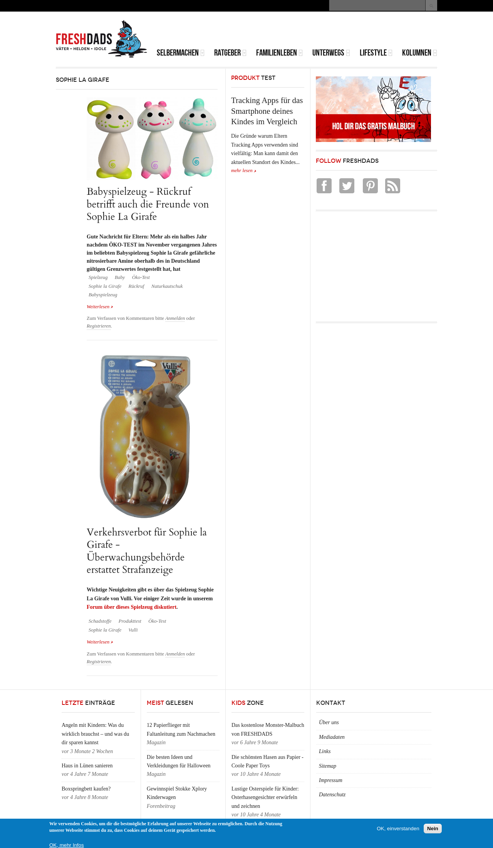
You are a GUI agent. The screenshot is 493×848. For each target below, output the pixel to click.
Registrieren (99, 326)
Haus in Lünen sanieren (87, 766)
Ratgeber (230, 52)
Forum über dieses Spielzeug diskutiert (131, 607)
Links (324, 751)
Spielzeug (98, 277)
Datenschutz (332, 794)
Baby (120, 277)
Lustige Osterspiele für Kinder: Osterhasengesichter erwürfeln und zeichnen (265, 797)
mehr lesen (242, 170)
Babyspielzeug (103, 294)
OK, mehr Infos (66, 845)
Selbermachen (181, 52)
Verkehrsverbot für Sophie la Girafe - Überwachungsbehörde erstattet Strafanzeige (147, 550)
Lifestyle (376, 52)
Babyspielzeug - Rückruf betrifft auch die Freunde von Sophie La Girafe (148, 204)
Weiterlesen (100, 307)
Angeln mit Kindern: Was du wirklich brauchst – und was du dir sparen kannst (95, 733)
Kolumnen (419, 52)
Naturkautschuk (167, 286)
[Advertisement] (347, 30)
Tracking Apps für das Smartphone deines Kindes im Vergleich (267, 111)
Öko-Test (141, 277)
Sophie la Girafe (105, 286)
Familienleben (279, 52)
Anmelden (175, 318)
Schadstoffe (100, 621)
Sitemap (327, 766)
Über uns (329, 722)
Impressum (330, 780)
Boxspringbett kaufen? (86, 789)
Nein (432, 828)
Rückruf (136, 286)
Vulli (133, 630)
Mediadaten (332, 737)
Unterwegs (331, 52)
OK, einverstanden (398, 828)
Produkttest (130, 621)
